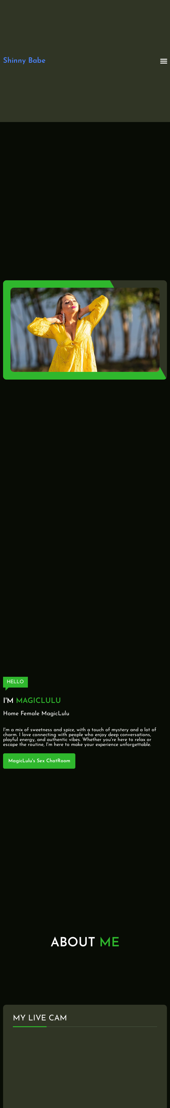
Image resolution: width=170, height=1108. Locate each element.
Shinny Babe (24, 61)
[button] (164, 61)
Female (30, 714)
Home (11, 714)
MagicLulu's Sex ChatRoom (39, 761)
